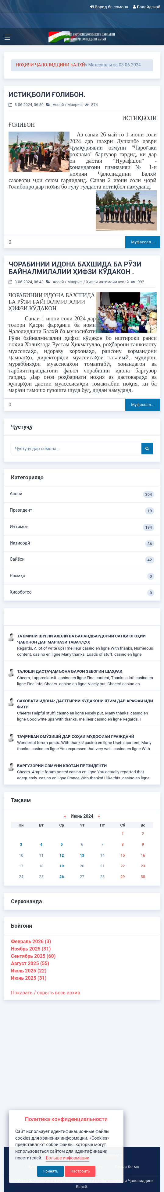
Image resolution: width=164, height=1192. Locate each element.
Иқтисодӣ (82, 543)
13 (82, 855)
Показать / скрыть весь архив (45, 993)
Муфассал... (143, 242)
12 (61, 855)
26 (61, 876)
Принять (50, 1171)
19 (61, 866)
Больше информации (67, 1158)
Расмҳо (82, 576)
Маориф (74, 104)
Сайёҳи (82, 559)
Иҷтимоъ (82, 527)
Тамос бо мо (127, 1166)
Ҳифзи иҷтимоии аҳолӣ (107, 282)
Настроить (80, 1171)
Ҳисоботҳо (82, 592)
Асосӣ (58, 104)
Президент (82, 510)
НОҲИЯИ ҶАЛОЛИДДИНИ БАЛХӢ (50, 65)
